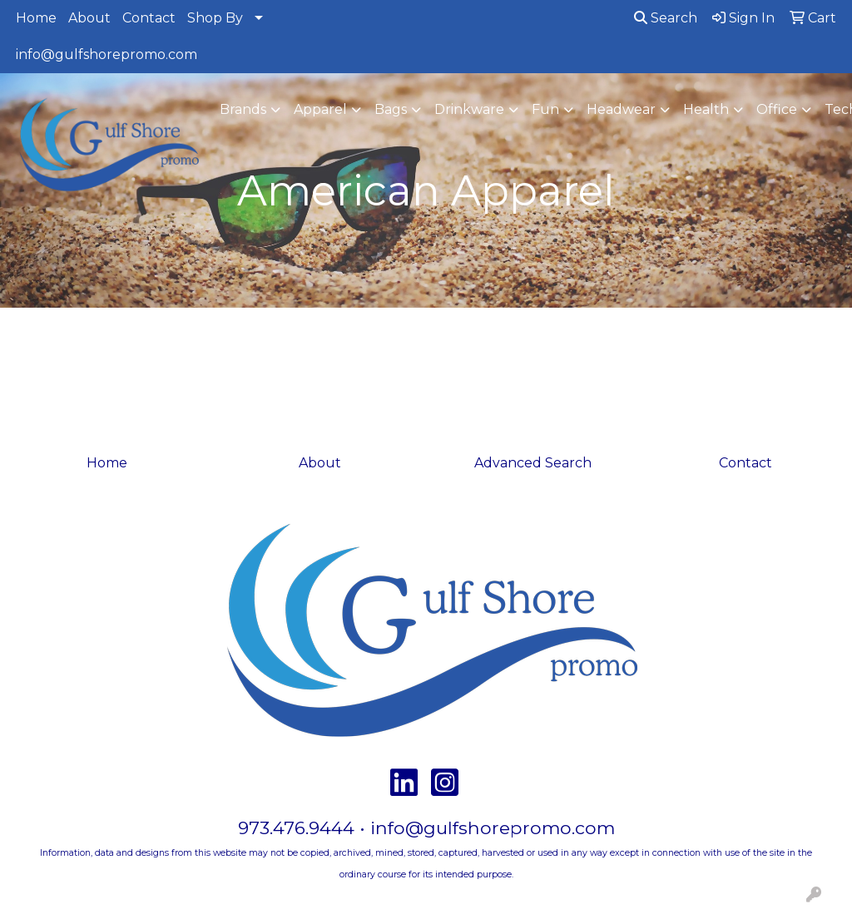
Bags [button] (390, 109)
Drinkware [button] (469, 109)
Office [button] (776, 109)
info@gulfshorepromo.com (106, 54)
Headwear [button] (621, 109)
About (89, 18)
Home (36, 18)
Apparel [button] (320, 109)
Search (665, 18)
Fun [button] (545, 109)
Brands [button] (243, 109)
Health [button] (706, 109)
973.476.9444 (296, 827)
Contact (149, 18)
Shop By (215, 18)
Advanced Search (533, 463)
